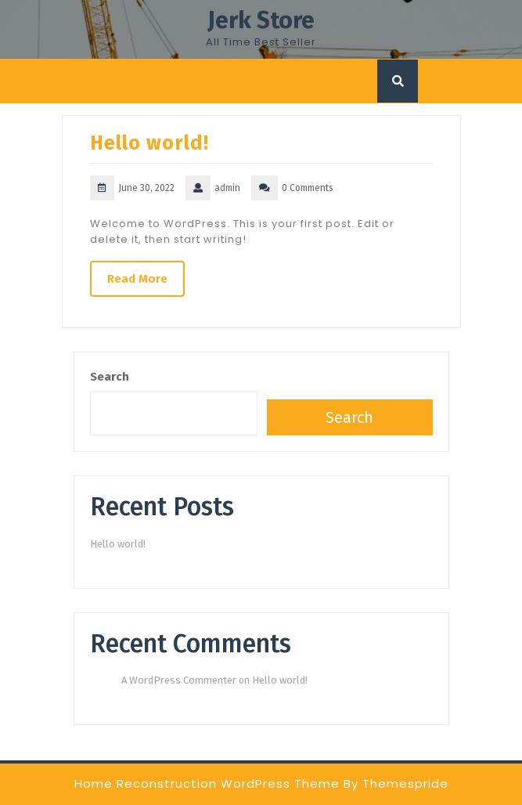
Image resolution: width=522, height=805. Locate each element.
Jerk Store (261, 20)
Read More (137, 279)
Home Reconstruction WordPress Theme (207, 783)
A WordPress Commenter (178, 680)
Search (109, 377)
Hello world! (149, 143)
